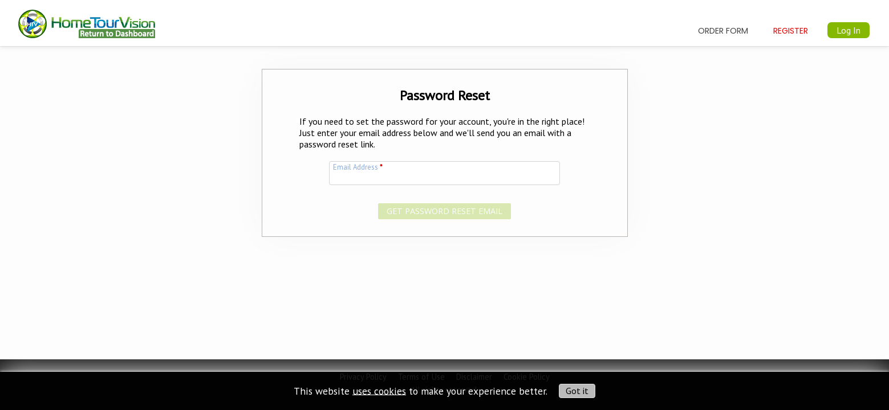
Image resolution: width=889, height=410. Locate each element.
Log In (848, 30)
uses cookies (379, 390)
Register (790, 30)
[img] (86, 18)
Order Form (723, 30)
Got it (577, 390)
